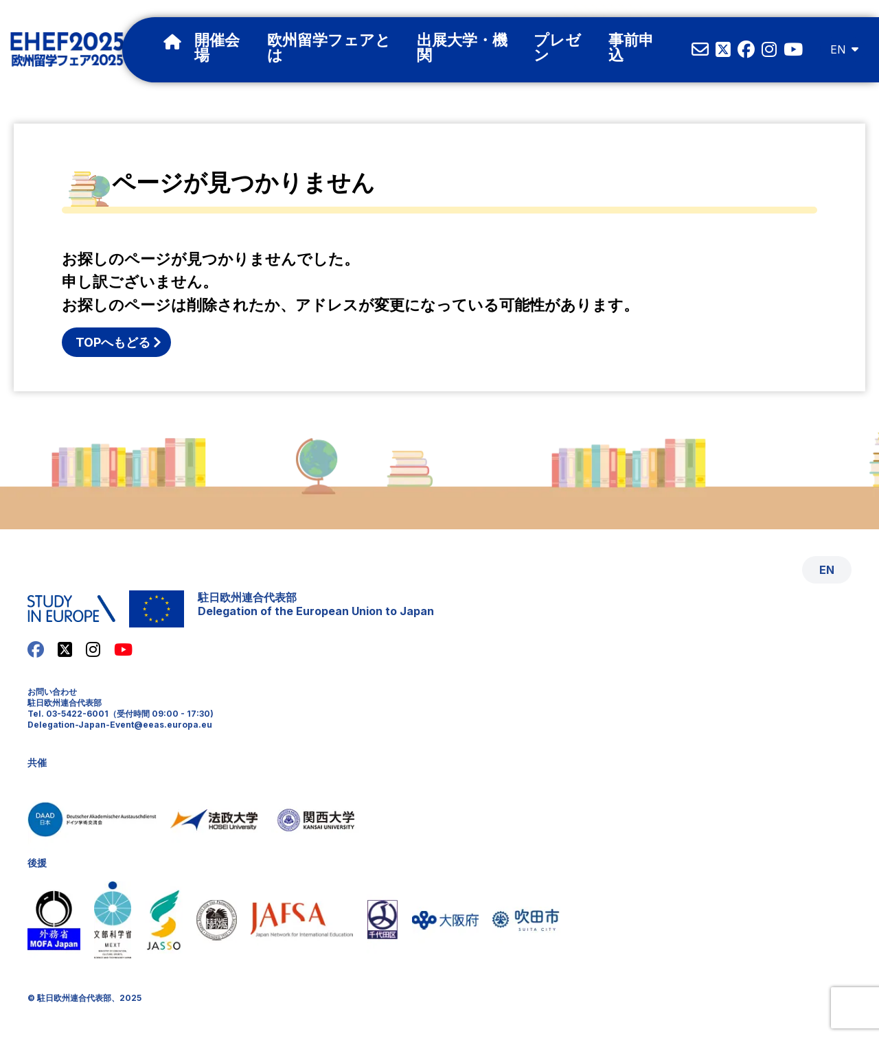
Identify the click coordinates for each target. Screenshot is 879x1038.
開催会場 (217, 49)
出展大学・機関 (462, 49)
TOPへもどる (113, 342)
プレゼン (557, 49)
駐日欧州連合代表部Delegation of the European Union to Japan (316, 604)
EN (837, 49)
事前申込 (631, 49)
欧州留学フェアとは (329, 49)
